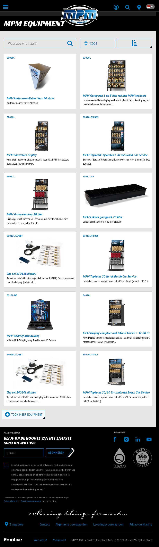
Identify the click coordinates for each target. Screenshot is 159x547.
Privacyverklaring (140, 524)
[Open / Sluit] (5, 7)
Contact (45, 524)
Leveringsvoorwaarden (108, 524)
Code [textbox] (93, 43)
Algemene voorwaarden (71, 524)
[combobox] (97, 43)
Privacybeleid (10, 501)
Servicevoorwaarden (31, 501)
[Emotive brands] (59, 540)
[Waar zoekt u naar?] (40, 43)
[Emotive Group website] (40, 540)
